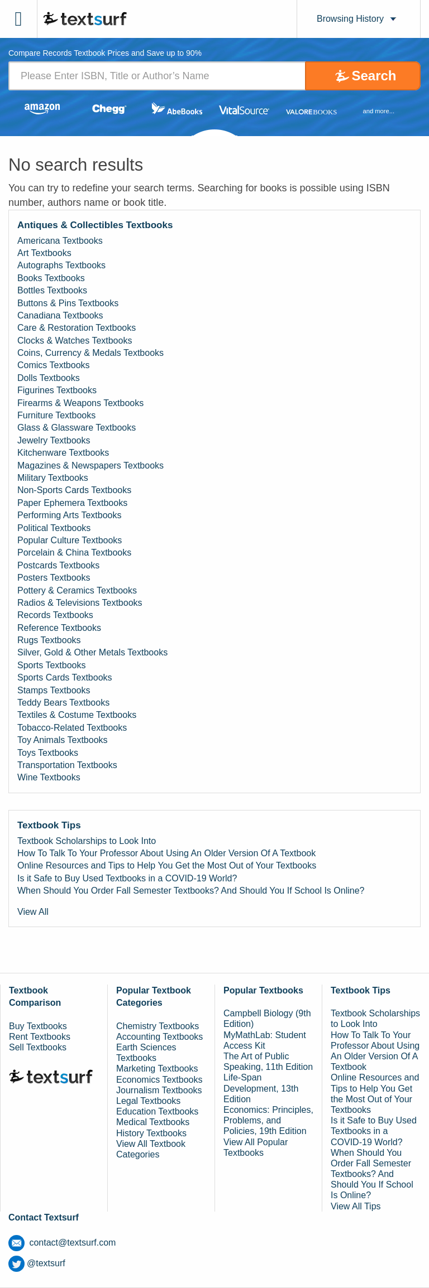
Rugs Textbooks (49, 640)
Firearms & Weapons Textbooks (80, 403)
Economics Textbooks (159, 1079)
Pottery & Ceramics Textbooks (77, 590)
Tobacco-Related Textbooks (72, 727)
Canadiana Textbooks (60, 315)
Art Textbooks (44, 253)
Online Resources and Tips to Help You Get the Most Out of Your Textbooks (166, 865)
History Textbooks (151, 1133)
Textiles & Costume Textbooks (76, 715)
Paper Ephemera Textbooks (72, 503)
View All (33, 911)
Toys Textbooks (47, 753)
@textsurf (36, 1263)
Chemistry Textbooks (157, 1026)
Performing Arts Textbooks (69, 515)
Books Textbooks (51, 278)
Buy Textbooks (38, 1026)
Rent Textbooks (39, 1036)
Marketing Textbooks (157, 1068)
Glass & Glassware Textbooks (76, 427)
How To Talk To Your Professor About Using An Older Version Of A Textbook (166, 853)
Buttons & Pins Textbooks (67, 303)
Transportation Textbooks (67, 765)
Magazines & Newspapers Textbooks (90, 465)
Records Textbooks (55, 615)
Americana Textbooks (60, 240)
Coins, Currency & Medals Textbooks (90, 353)
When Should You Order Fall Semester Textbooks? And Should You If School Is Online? (190, 890)
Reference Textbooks (59, 628)
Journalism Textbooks (159, 1090)
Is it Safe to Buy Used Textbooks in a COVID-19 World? (127, 878)
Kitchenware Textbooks (63, 452)
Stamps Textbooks (53, 690)
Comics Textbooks (53, 365)
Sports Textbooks (51, 665)
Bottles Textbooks (52, 290)
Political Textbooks (53, 528)
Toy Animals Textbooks (62, 740)
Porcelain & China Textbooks (74, 552)
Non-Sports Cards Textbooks (74, 490)
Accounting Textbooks (159, 1036)
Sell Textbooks (37, 1047)
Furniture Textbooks (56, 415)
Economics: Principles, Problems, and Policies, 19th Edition (268, 1120)
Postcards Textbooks (58, 565)
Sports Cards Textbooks (64, 677)
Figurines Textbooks (57, 390)
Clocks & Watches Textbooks (74, 340)
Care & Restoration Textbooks (76, 327)
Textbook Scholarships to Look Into (86, 841)
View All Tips (356, 1206)
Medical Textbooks (152, 1122)
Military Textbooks (52, 478)
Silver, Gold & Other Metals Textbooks (92, 652)
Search (373, 75)
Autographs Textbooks (61, 265)
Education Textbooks (157, 1111)
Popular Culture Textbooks (69, 540)
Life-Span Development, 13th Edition (260, 1088)
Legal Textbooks (148, 1101)
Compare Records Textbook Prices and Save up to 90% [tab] (105, 53)
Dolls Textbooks (48, 378)
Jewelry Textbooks (53, 440)
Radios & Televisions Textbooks (79, 602)
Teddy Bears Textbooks (63, 702)
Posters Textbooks (53, 577)
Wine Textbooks (48, 777)
